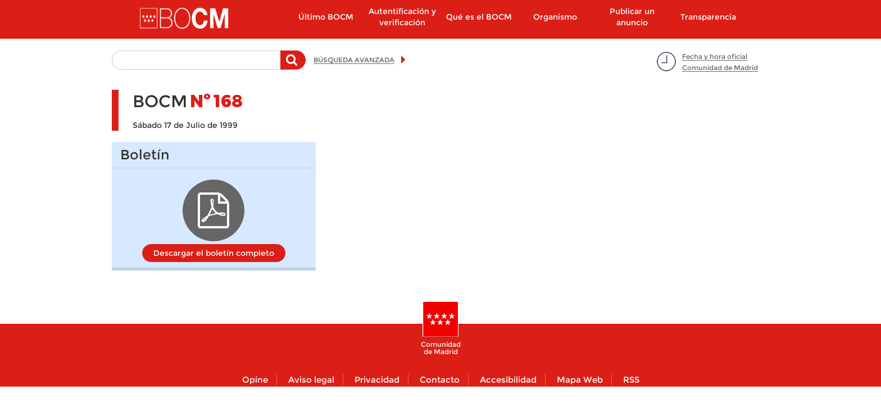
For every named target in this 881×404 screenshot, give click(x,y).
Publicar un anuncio (632, 16)
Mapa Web (580, 379)
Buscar (293, 65)
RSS (631, 379)
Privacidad (377, 379)
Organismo (555, 17)
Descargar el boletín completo (213, 253)
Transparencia (708, 17)
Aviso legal (311, 379)
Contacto (440, 379)
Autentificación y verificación (402, 16)
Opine (255, 379)
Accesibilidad (508, 379)
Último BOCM (325, 17)
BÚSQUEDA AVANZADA (354, 60)
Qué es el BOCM (479, 17)
